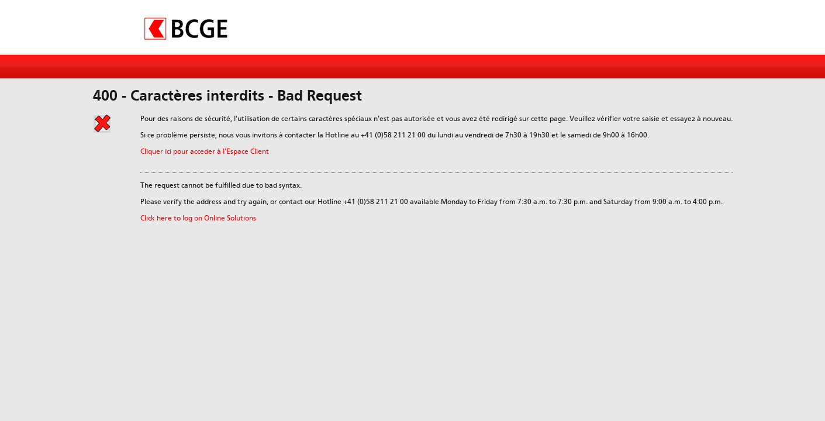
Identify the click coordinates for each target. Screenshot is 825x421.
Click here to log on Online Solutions (198, 218)
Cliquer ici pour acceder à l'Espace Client (204, 151)
